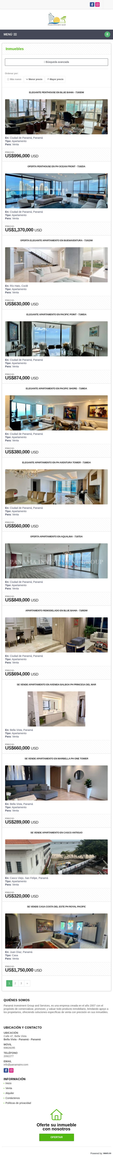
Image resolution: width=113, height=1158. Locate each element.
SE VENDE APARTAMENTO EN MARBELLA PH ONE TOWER (56, 758)
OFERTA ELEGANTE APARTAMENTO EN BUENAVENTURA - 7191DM (56, 240)
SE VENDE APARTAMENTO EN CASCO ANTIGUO (56, 832)
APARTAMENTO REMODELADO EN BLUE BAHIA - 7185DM (56, 610)
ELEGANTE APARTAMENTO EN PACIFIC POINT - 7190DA (56, 314)
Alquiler (9, 1093)
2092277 (9, 1056)
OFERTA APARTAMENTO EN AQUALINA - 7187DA (56, 536)
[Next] (27, 983)
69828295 (9, 1047)
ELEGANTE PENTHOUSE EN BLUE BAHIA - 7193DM (56, 92)
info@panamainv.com (16, 1064)
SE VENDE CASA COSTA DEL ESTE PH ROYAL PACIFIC (56, 906)
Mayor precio (55, 79)
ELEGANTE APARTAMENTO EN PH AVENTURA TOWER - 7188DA (56, 462)
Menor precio (34, 79)
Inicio (8, 1083)
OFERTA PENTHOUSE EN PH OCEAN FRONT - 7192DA (56, 166)
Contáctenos (12, 1098)
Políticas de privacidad (18, 1103)
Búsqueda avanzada (56, 61)
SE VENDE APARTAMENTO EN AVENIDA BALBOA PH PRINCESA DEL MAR (56, 684)
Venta (8, 1088)
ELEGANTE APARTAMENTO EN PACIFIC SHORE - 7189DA (56, 388)
